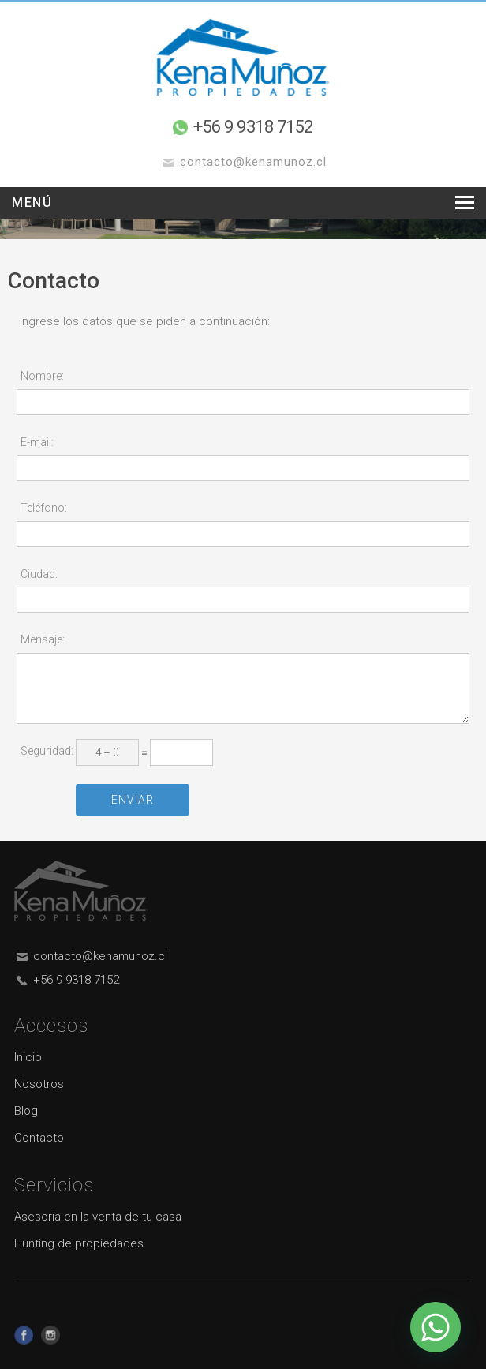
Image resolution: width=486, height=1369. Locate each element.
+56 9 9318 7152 (253, 127)
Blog (26, 1111)
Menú (32, 202)
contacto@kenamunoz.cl (100, 956)
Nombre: (42, 375)
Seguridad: (47, 751)
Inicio (28, 1057)
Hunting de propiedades (79, 1243)
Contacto (39, 1138)
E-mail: (37, 442)
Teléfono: (44, 507)
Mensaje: (43, 639)
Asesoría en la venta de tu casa (97, 1217)
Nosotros (39, 1084)
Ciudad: (39, 574)
